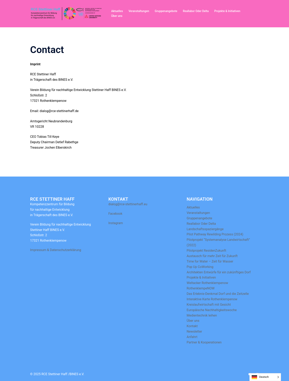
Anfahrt (192, 337)
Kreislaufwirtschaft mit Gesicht (209, 304)
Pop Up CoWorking (200, 267)
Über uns (116, 15)
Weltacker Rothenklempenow (207, 283)
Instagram (115, 223)
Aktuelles (117, 11)
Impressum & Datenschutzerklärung (55, 250)
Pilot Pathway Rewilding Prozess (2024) (215, 234)
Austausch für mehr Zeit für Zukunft (212, 256)
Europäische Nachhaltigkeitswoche (212, 310)
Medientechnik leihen (202, 315)
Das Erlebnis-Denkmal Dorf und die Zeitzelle (218, 294)
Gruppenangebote (166, 11)
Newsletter (194, 331)
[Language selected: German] (265, 377)
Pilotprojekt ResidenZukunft (206, 250)
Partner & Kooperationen (204, 342)
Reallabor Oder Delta (196, 11)
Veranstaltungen (138, 11)
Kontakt (192, 326)
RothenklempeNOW (201, 288)
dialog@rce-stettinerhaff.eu (127, 204)
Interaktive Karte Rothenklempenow (212, 299)
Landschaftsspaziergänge (205, 229)
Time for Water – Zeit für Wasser (210, 261)
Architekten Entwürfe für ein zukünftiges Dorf (219, 272)
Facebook (115, 214)
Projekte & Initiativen (227, 11)
